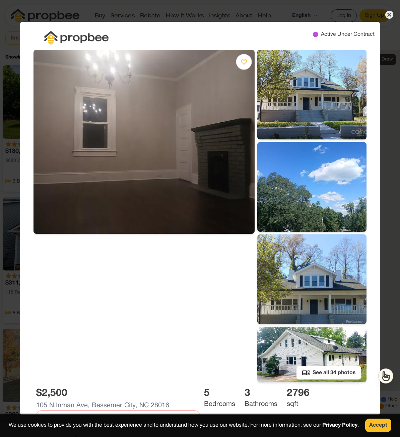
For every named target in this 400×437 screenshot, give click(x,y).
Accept (378, 425)
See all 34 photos (329, 373)
